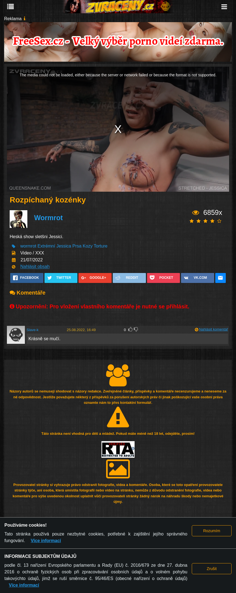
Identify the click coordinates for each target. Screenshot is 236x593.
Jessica (63, 246)
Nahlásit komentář (213, 329)
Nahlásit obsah (34, 266)
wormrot (28, 246)
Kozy (88, 246)
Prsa (77, 246)
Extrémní (46, 246)
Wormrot (48, 218)
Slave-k (32, 330)
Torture (100, 246)
